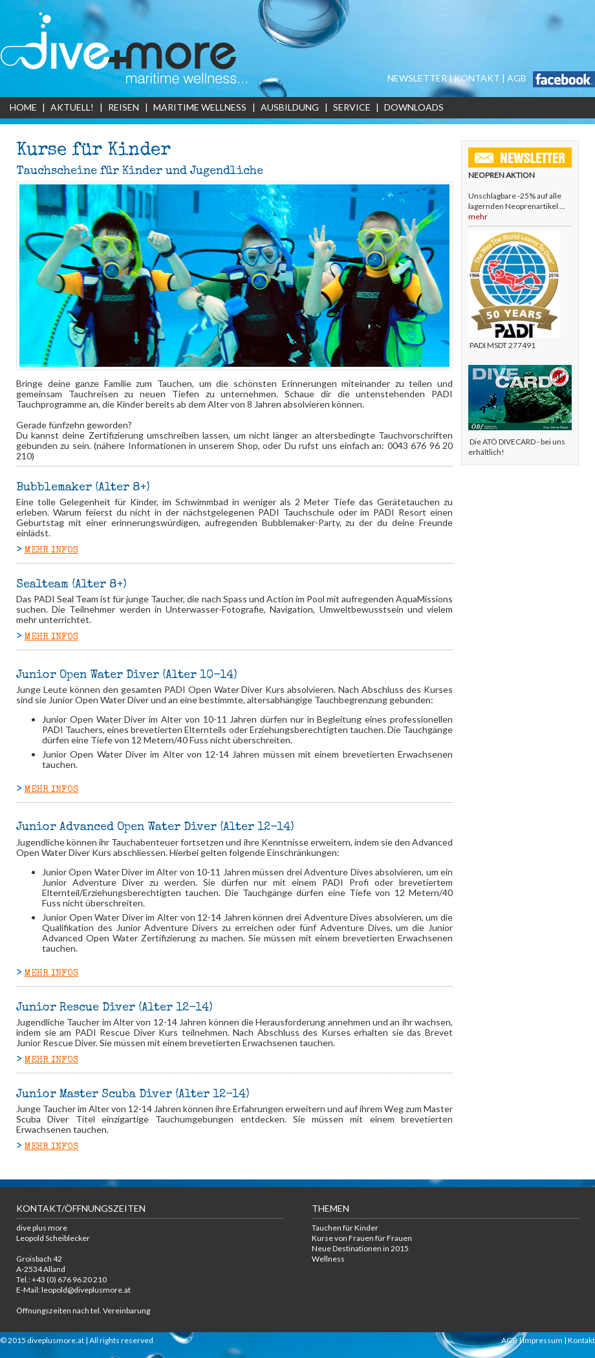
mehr (478, 216)
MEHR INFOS (51, 550)
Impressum (543, 1340)
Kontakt (581, 1340)
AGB (516, 77)
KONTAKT (477, 77)
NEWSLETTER (417, 77)
